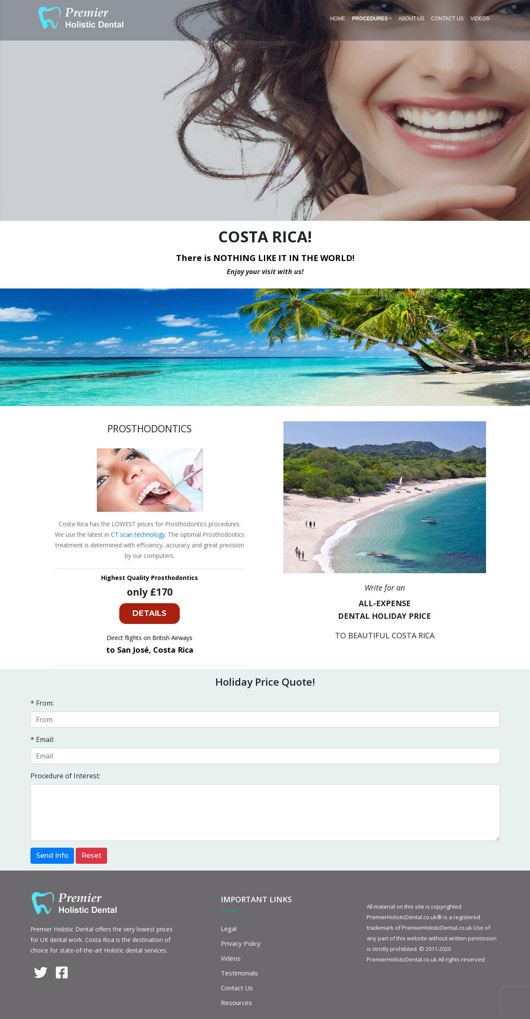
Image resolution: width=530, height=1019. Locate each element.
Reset (91, 855)
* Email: (42, 739)
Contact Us (447, 19)
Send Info (52, 855)
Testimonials (239, 973)
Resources (236, 1002)
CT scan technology (138, 534)
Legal (228, 928)
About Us (411, 19)
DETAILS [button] (149, 613)
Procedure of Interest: (65, 775)
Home (337, 19)
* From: (42, 703)
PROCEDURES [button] (370, 19)
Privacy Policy (241, 943)
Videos (479, 19)
